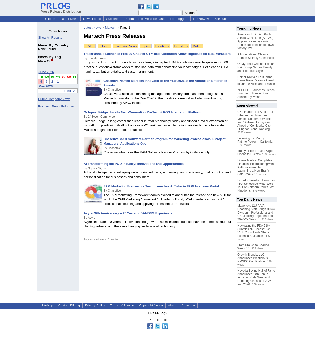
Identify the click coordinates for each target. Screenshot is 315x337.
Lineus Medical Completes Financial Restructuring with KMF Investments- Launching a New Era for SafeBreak (255, 167)
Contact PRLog (69, 305)
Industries (181, 46)
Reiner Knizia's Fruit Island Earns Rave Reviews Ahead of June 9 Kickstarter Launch (256, 80)
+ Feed (104, 46)
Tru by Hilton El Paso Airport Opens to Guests (255, 152)
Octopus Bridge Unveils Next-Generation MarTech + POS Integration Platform (142, 112)
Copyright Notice (151, 305)
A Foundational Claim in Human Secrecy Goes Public (256, 56)
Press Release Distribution (61, 9)
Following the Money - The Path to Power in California (254, 140)
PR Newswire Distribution (211, 19)
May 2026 (46, 86)
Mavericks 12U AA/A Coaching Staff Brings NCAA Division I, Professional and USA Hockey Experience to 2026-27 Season (256, 212)
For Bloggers (179, 19)
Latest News (69, 19)
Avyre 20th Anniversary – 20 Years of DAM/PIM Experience (128, 213)
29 (74, 91)
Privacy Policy (95, 305)
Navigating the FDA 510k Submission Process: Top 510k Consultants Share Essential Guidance (254, 231)
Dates (197, 46)
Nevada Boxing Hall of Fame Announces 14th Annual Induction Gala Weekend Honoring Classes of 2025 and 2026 (256, 277)
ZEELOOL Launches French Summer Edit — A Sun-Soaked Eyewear (256, 93)
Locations (162, 46)
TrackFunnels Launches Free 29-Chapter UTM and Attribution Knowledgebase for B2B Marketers (157, 54)
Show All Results (50, 37)
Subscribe (113, 19)
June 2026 (46, 72)
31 (63, 91)
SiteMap (47, 305)
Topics (145, 46)
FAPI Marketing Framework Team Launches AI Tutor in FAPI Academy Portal (161, 186)
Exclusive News (125, 46)
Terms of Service (122, 305)
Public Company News (54, 99)
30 (69, 91)
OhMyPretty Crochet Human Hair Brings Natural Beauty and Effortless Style (256, 67)
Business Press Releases (56, 106)
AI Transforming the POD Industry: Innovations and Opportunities (134, 164)
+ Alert (89, 46)
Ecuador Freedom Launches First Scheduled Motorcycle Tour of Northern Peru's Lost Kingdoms (256, 185)
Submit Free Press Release (145, 19)
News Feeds (92, 19)
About (172, 305)
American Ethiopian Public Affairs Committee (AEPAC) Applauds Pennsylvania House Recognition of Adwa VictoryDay (255, 41)
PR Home (48, 19)
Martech (46, 60)
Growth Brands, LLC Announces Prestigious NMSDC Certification (252, 258)
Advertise (188, 305)
